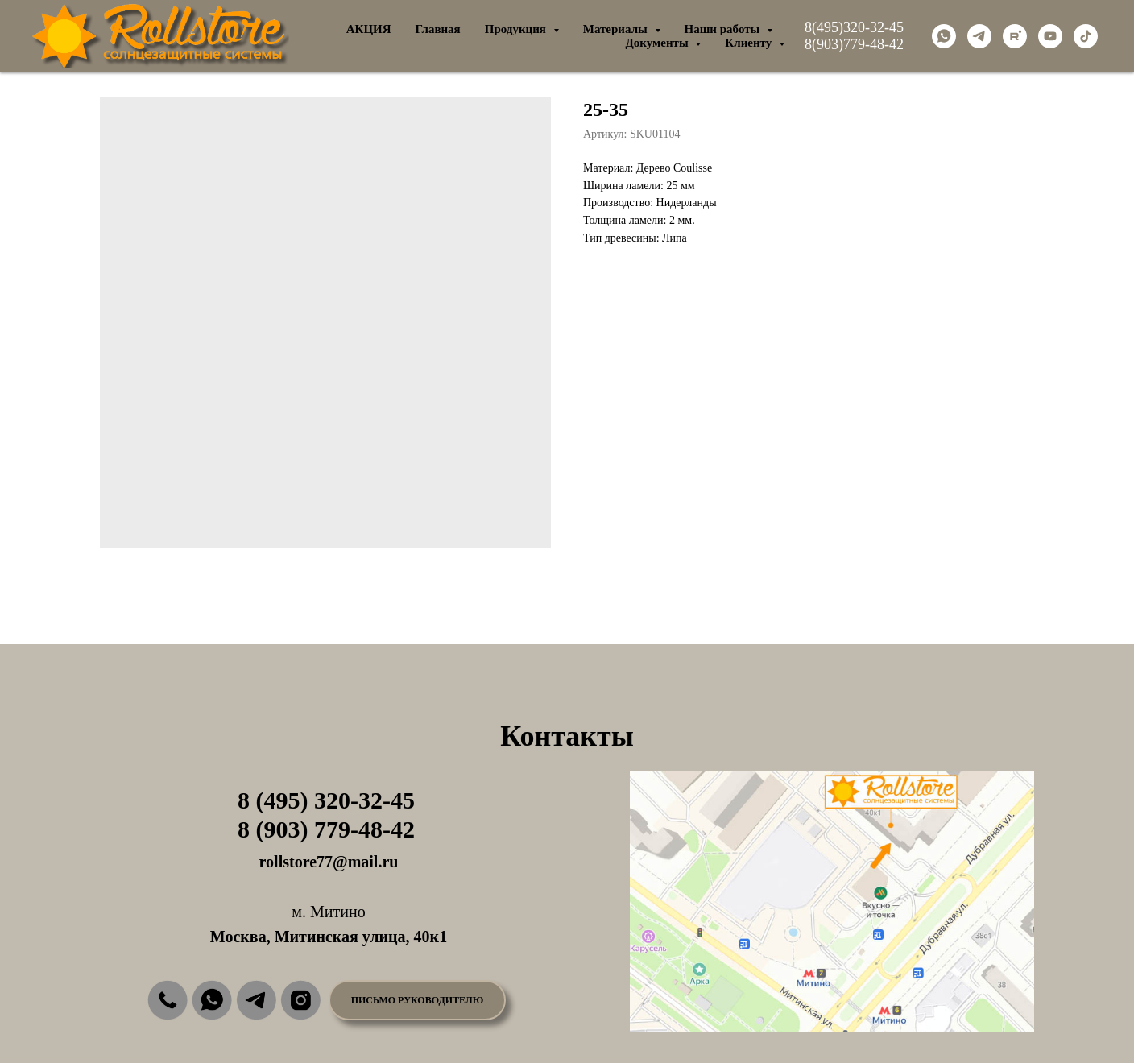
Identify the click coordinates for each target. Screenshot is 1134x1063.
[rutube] (1015, 36)
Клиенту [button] (750, 42)
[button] (417, 1000)
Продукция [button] (517, 29)
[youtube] (1050, 36)
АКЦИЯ (368, 29)
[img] (167, 1000)
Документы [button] (658, 42)
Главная (438, 29)
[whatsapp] (944, 36)
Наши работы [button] (724, 29)
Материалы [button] (617, 29)
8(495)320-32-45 (854, 27)
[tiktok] (1086, 36)
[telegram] (979, 36)
